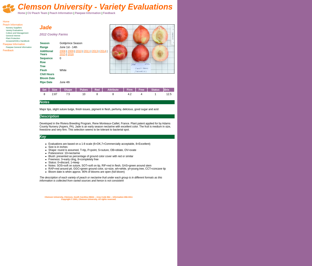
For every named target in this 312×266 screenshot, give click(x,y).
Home (21, 13)
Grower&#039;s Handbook (17, 41)
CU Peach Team (37, 13)
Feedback (109, 13)
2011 (87, 51)
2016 (71, 54)
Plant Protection (13, 38)
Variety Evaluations (14, 30)
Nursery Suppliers (14, 28)
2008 (63, 51)
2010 (79, 51)
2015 (63, 54)
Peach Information (61, 13)
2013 (95, 51)
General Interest (13, 36)
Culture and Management (17, 33)
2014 (103, 51)
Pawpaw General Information (19, 47)
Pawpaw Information (88, 13)
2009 (71, 51)
